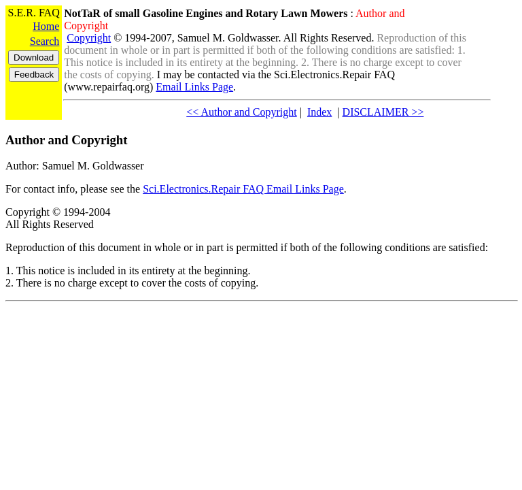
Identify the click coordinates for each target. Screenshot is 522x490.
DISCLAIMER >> (383, 112)
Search (45, 41)
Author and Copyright (66, 140)
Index (319, 112)
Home (46, 26)
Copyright (89, 38)
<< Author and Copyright (241, 112)
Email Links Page (194, 87)
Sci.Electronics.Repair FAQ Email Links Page (243, 189)
